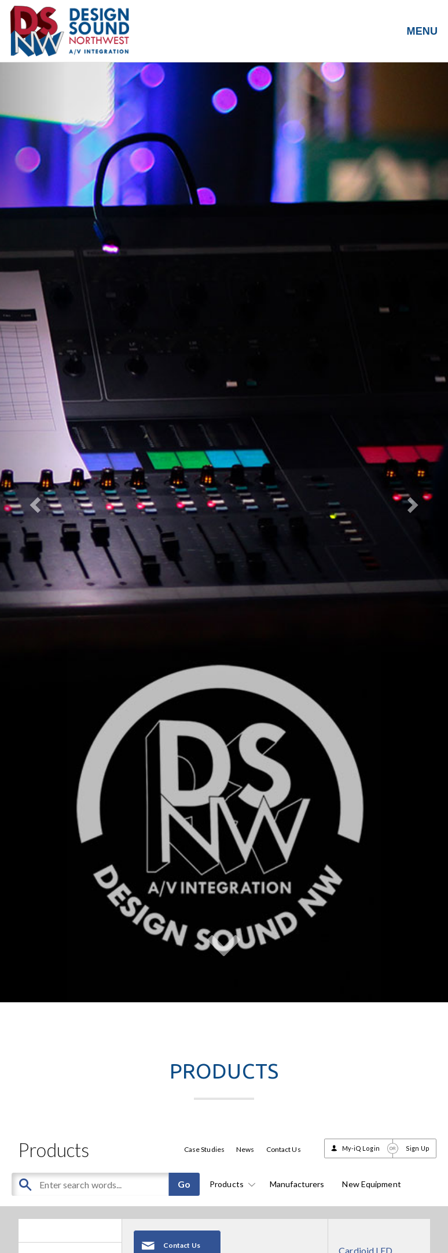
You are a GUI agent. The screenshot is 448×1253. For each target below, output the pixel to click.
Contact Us (283, 1149)
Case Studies (204, 1149)
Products (231, 1184)
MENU (422, 31)
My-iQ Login (361, 1148)
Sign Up (417, 1148)
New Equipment (371, 1184)
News (245, 1149)
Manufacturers (297, 1184)
